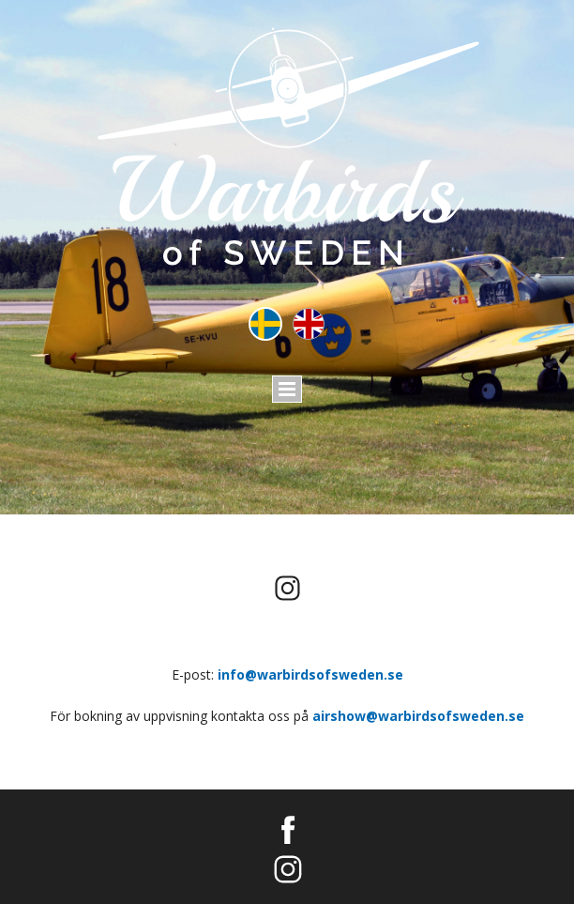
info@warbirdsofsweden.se (310, 674)
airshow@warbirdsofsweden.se (418, 716)
